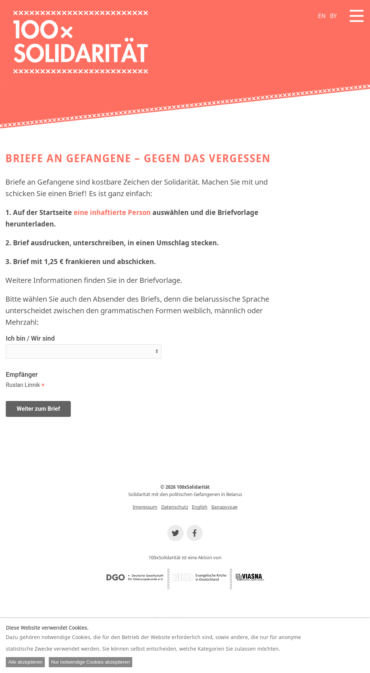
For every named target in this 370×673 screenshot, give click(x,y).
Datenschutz (174, 507)
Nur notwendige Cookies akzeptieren (90, 662)
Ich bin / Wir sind (30, 338)
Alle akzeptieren (25, 662)
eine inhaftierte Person (112, 212)
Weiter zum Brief (38, 408)
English (199, 507)
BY (333, 16)
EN (322, 16)
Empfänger (22, 374)
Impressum (145, 507)
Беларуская (224, 507)
